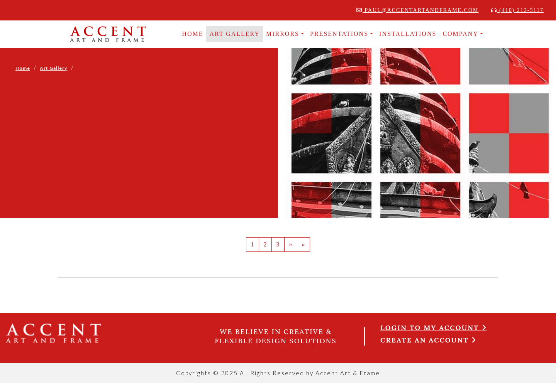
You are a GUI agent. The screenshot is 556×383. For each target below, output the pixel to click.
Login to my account (433, 327)
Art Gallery (234, 33)
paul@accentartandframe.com (417, 10)
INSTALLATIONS (407, 33)
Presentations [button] (339, 33)
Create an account (428, 340)
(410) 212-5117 (517, 10)
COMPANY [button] (460, 33)
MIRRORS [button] (282, 33)
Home (22, 68)
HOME (192, 33)
